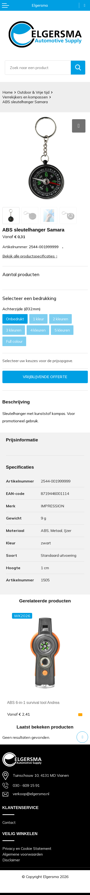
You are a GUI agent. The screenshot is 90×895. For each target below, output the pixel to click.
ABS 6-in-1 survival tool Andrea (33, 703)
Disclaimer (11, 860)
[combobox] (38, 68)
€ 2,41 (18, 714)
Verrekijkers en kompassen (25, 97)
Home (7, 92)
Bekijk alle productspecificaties (29, 256)
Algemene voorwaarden (22, 854)
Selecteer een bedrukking (29, 298)
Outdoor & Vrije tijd (33, 92)
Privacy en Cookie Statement (26, 848)
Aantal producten (20, 274)
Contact (9, 822)
